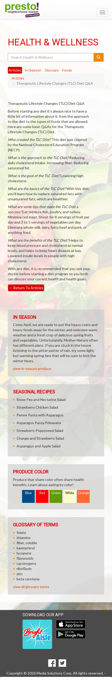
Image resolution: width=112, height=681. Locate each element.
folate (21, 532)
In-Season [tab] (33, 70)
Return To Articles (26, 288)
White (69, 493)
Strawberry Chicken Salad (37, 407)
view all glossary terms (31, 586)
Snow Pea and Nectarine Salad (41, 399)
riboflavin (24, 568)
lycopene (24, 553)
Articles (18, 78)
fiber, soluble (27, 543)
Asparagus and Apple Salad (38, 446)
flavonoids (25, 558)
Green (56, 493)
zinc (20, 574)
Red (42, 493)
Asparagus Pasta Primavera (39, 423)
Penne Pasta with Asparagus (40, 415)
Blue (28, 493)
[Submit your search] (99, 57)
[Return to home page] (56, 10)
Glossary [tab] (52, 70)
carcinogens (26, 563)
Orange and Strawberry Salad (40, 438)
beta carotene (28, 579)
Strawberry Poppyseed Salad (40, 430)
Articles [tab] (15, 70)
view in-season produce (32, 368)
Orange (83, 493)
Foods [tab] (67, 70)
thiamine (24, 537)
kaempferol (26, 548)
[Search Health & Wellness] (51, 57)
